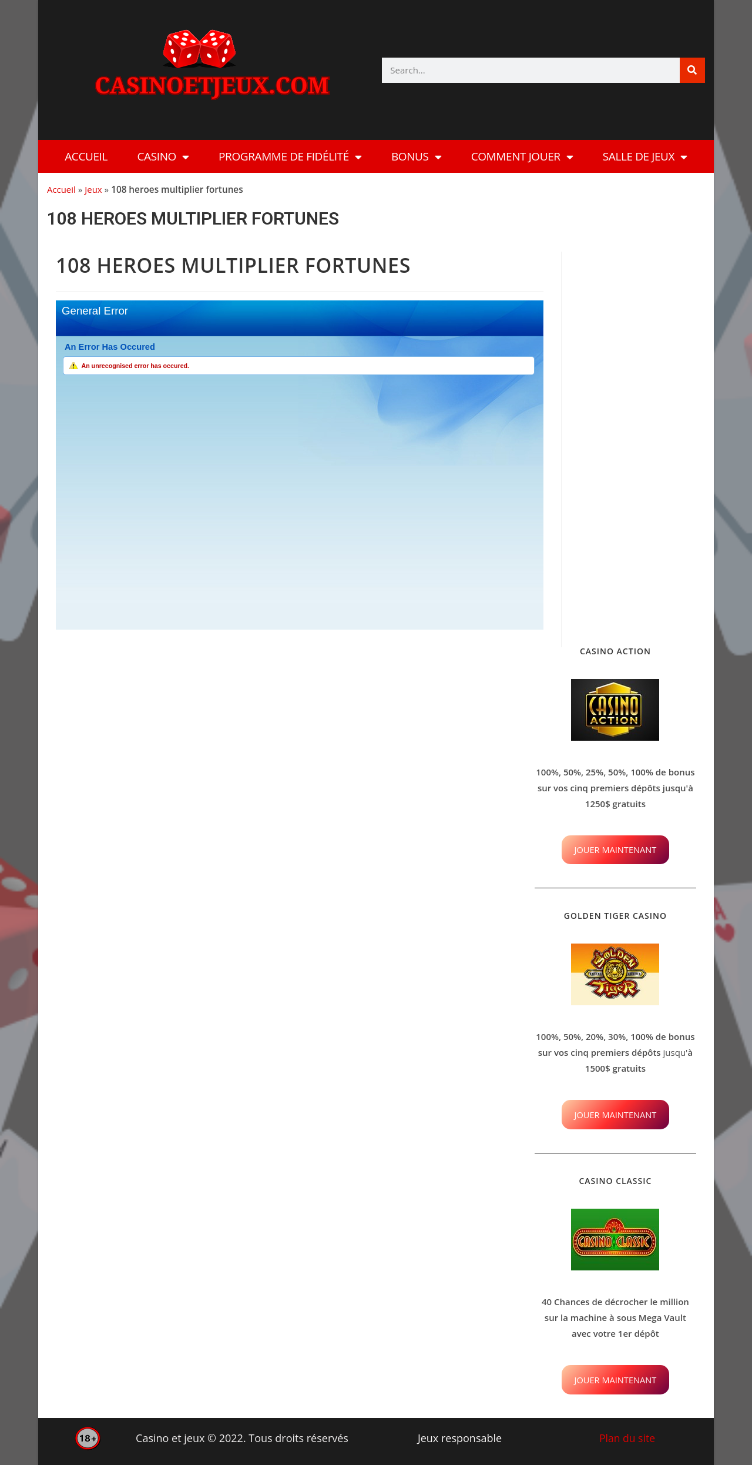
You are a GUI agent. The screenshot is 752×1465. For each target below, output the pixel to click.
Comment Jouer (522, 156)
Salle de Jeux (645, 156)
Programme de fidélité (290, 156)
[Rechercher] (692, 70)
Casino (163, 156)
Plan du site (627, 1438)
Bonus (416, 156)
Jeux (94, 189)
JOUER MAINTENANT (616, 849)
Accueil (86, 156)
